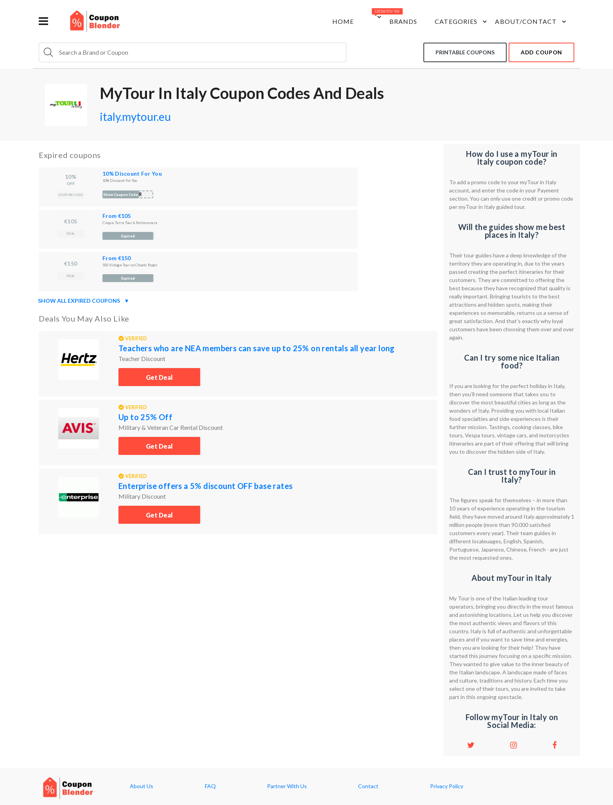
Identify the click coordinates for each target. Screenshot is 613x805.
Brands (403, 21)
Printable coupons (465, 52)
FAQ (210, 786)
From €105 (116, 215)
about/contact (531, 21)
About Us (141, 786)
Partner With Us (287, 786)
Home (343, 21)
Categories (462, 21)
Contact (368, 786)
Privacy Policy (446, 786)
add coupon (541, 52)
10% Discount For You (132, 173)
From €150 (116, 258)
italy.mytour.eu (135, 116)
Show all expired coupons (83, 301)
